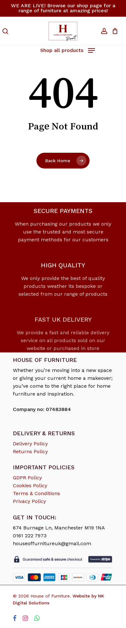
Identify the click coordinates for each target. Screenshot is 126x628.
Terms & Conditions (36, 493)
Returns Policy (30, 451)
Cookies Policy (30, 485)
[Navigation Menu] (67, 49)
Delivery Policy (30, 444)
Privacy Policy (29, 501)
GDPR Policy (27, 478)
